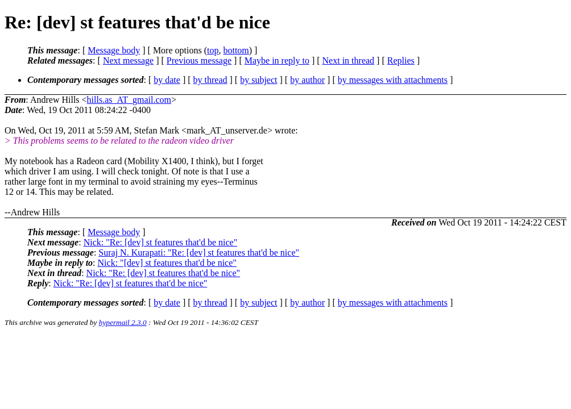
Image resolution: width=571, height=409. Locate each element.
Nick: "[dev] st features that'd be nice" (167, 263)
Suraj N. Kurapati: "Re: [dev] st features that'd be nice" (198, 252)
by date (167, 80)
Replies (401, 60)
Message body (114, 50)
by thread (210, 80)
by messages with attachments (393, 80)
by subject (258, 80)
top (212, 50)
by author (307, 80)
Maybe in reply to (277, 60)
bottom (236, 50)
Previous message (199, 60)
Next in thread (348, 60)
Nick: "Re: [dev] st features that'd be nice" (161, 242)
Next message (128, 60)
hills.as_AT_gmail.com (129, 100)
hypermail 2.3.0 (123, 322)
